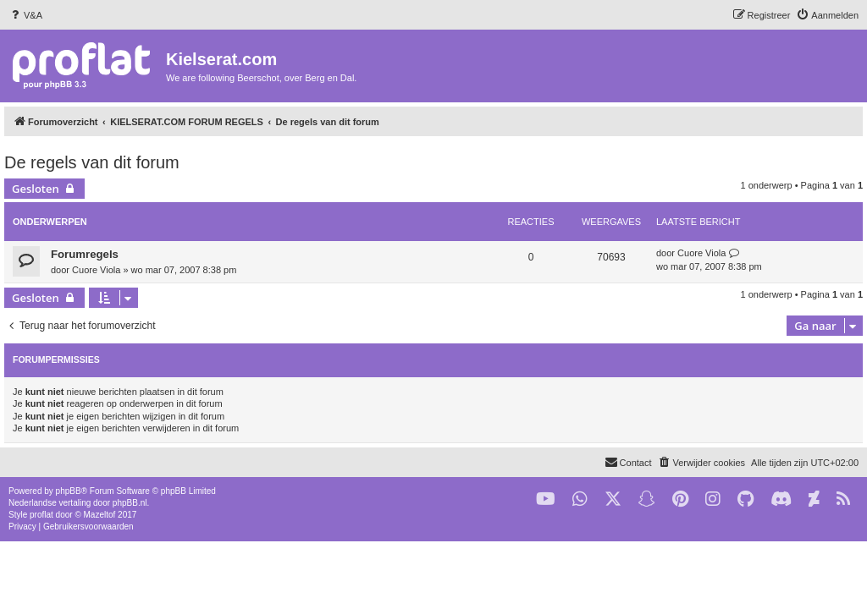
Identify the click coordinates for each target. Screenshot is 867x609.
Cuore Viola (96, 270)
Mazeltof (100, 514)
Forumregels (85, 254)
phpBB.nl (130, 503)
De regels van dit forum (91, 162)
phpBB (68, 491)
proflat (41, 514)
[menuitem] (25, 15)
